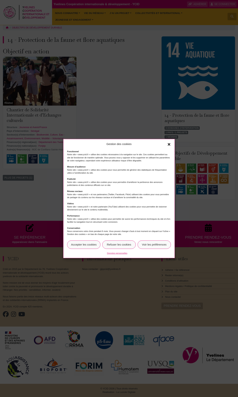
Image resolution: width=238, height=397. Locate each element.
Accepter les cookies (84, 244)
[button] (169, 144)
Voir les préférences (154, 244)
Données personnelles (117, 253)
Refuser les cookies (119, 244)
